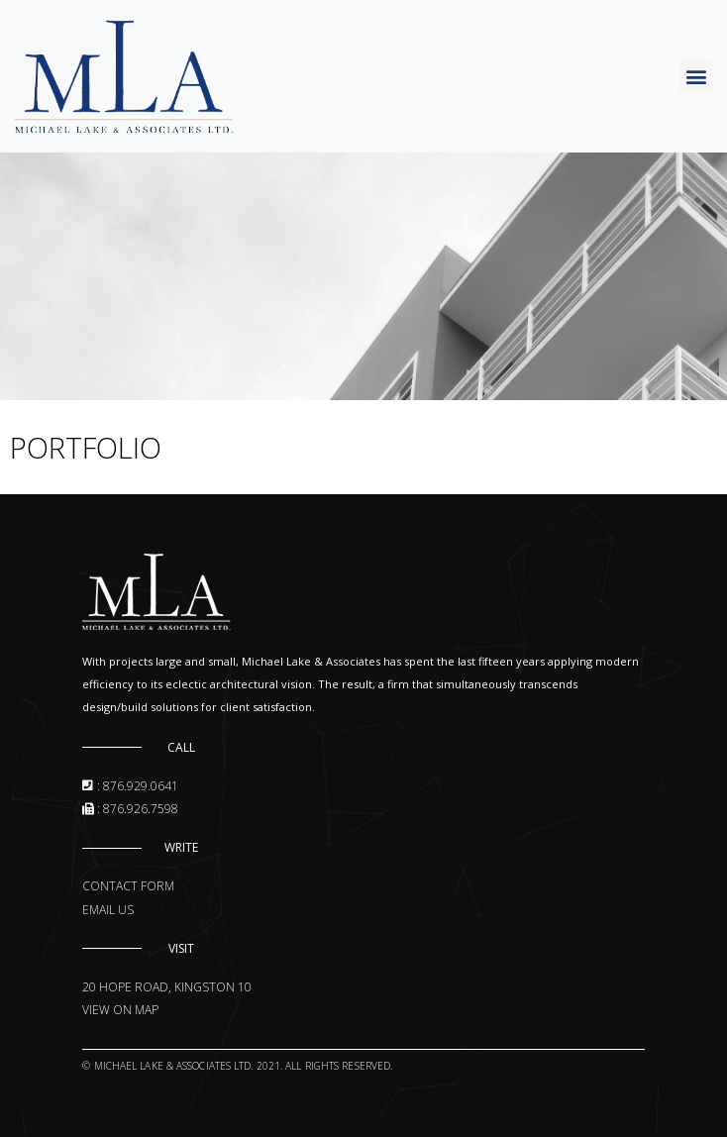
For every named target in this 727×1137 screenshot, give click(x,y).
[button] (695, 76)
